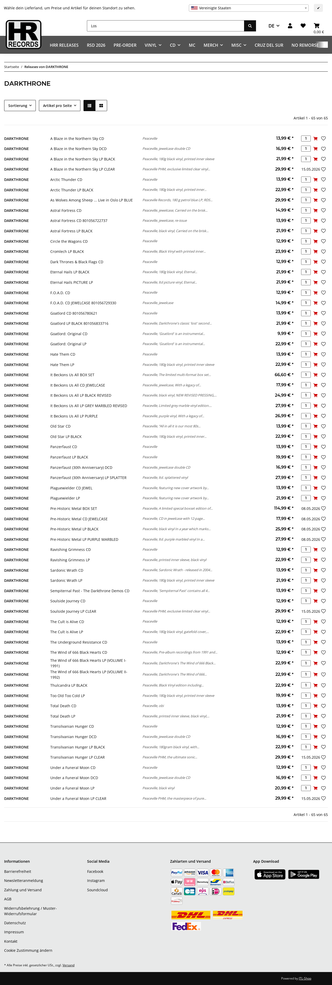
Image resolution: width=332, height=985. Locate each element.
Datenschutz (15, 922)
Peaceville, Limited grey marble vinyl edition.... (177, 405)
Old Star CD (60, 426)
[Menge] (305, 138)
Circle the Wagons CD (69, 241)
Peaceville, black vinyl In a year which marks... (176, 529)
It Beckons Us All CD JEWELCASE (77, 385)
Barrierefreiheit (17, 871)
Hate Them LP (62, 364)
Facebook (95, 871)
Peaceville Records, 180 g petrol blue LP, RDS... (177, 200)
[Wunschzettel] (303, 26)
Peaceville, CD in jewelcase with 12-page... (173, 518)
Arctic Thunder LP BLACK (71, 189)
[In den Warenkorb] (315, 138)
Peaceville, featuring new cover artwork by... (175, 487)
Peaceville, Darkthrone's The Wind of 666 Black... (179, 663)
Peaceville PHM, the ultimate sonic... (169, 757)
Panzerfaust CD (63, 446)
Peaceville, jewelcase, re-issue (164, 220)
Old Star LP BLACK (66, 436)
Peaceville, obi (153, 705)
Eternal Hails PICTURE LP (71, 282)
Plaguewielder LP (65, 498)
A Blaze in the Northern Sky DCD (78, 148)
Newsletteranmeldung (23, 880)
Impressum (14, 931)
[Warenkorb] (319, 26)
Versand (68, 965)
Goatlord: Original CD (68, 333)
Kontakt (10, 941)
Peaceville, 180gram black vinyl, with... (170, 747)
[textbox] (248, 8)
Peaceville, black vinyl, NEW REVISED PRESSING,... (179, 395)
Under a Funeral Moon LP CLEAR (78, 798)
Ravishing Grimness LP (70, 559)
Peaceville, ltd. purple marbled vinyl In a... (173, 539)
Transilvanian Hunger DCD (73, 736)
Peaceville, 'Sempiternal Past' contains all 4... (176, 590)
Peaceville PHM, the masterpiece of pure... (174, 798)
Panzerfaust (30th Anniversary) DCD (81, 467)
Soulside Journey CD (67, 600)
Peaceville (149, 138)
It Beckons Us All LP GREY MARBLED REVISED (88, 405)
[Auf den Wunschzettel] (323, 138)
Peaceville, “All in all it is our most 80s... (171, 426)
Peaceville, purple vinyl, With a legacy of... (173, 416)
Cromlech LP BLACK (67, 251)
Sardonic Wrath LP (66, 580)
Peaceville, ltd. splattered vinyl (165, 477)
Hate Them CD (62, 354)
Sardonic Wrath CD (66, 570)
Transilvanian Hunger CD (72, 726)
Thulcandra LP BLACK (68, 685)
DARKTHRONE (16, 138)
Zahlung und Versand (23, 889)
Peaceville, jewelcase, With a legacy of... (171, 385)
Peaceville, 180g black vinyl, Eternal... (169, 271)
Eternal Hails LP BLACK (69, 271)
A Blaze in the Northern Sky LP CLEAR (82, 169)
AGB (7, 898)
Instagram (96, 880)
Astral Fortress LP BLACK (71, 230)
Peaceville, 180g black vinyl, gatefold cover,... (175, 631)
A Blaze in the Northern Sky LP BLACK (82, 159)
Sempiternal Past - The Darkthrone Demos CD (89, 590)
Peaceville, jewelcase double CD (166, 148)
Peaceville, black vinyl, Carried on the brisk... (175, 230)
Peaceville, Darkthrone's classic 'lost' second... (177, 323)
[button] (290, 26)
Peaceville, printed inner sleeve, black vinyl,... (175, 716)
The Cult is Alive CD (67, 621)
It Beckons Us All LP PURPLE (74, 416)
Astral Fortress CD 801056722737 (78, 220)
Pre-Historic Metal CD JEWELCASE (79, 518)
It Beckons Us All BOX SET (72, 374)
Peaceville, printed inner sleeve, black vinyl (174, 559)
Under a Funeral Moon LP (72, 788)
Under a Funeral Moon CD (72, 767)
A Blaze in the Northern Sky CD (77, 138)
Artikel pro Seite (57, 105)
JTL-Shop (305, 978)
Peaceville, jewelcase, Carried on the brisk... (175, 210)
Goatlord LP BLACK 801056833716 (79, 323)
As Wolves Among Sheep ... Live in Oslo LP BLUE (91, 200)
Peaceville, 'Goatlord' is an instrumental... (173, 333)
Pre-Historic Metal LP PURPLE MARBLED (84, 539)
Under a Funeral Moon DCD (74, 777)
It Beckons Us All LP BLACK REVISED (80, 395)
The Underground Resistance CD (78, 642)
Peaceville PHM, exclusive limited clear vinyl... (176, 169)
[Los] (165, 25)
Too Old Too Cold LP (67, 695)
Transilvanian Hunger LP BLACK (77, 747)
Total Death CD (63, 705)
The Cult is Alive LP (66, 631)
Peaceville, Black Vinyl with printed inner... (174, 251)
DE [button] (271, 26)
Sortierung (17, 105)
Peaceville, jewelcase (157, 302)
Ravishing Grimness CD (70, 549)
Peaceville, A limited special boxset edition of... (177, 508)
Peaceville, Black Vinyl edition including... (173, 685)
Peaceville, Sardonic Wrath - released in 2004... (177, 570)
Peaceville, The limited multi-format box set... (176, 374)
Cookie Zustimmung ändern (28, 950)
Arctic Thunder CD (66, 179)
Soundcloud (97, 889)
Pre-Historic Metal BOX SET (73, 508)
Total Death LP (62, 716)
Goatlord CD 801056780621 (73, 313)
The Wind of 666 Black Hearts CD (78, 652)
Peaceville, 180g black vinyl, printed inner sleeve (178, 159)
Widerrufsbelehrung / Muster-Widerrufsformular (30, 911)
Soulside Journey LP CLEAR (73, 611)
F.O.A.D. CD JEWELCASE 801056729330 (83, 302)
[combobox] (249, 8)
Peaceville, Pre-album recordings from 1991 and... (179, 652)
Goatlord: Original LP (68, 343)
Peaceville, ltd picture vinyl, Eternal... (169, 282)
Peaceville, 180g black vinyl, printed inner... (174, 189)
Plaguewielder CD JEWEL (71, 487)
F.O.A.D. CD (60, 292)
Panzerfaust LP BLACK (69, 457)
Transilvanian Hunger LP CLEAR (77, 757)
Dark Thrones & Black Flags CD (76, 261)
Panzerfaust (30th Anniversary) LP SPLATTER (88, 477)
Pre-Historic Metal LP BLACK (74, 529)
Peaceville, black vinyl (158, 788)
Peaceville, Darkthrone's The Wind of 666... (174, 674)
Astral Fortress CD (65, 210)
